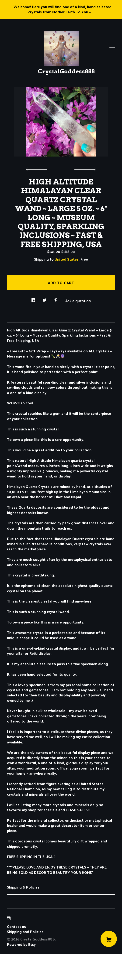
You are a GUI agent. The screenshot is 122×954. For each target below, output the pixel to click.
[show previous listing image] (37, 168)
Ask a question (78, 300)
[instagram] (8, 918)
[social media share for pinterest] (56, 298)
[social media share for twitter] (45, 298)
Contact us (16, 926)
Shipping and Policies (25, 931)
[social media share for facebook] (33, 298)
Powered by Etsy (21, 944)
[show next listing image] (84, 168)
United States (67, 259)
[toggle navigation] (112, 49)
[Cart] (109, 939)
